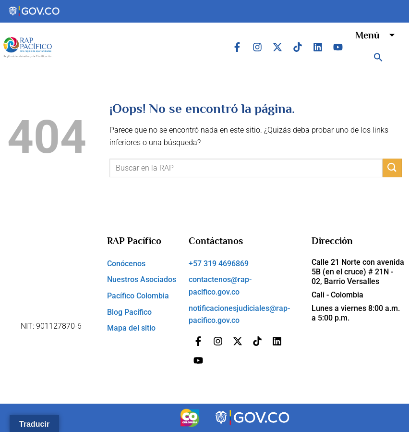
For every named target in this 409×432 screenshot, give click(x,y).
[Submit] (392, 168)
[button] (378, 57)
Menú (378, 35)
